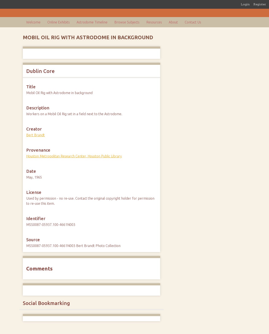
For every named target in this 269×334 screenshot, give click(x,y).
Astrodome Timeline (92, 22)
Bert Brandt (35, 135)
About (173, 22)
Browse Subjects (127, 22)
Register (259, 4)
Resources (154, 22)
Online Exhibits (58, 22)
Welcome (33, 22)
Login (245, 4)
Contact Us (193, 22)
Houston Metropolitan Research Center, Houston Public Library (74, 156)
